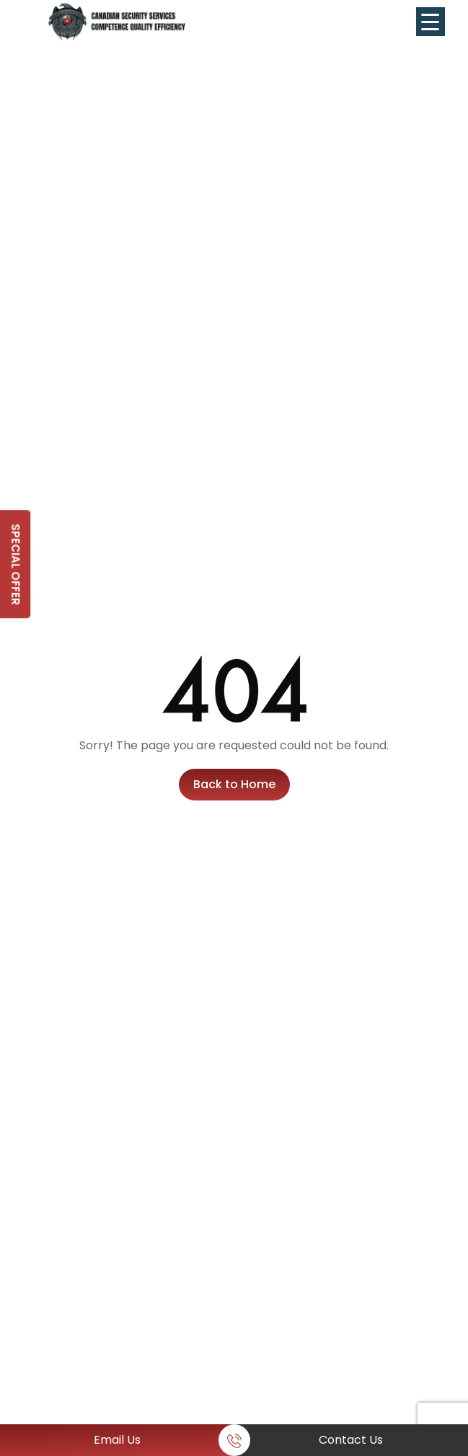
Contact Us (351, 1439)
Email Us (117, 1439)
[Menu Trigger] (430, 21)
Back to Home (234, 784)
